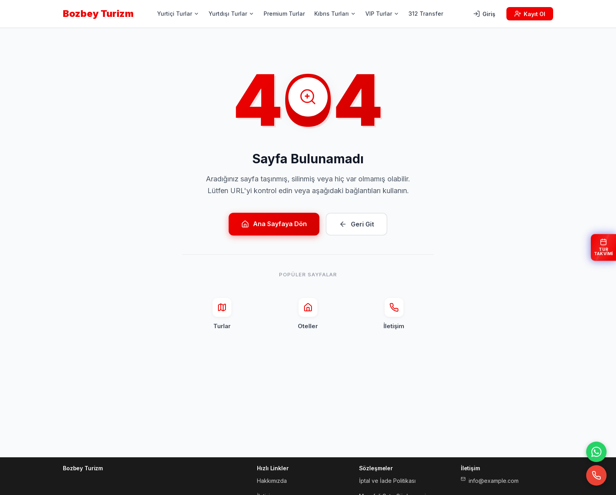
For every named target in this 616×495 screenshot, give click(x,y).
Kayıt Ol (529, 13)
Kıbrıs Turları (335, 13)
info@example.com (490, 480)
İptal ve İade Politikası (387, 480)
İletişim (393, 314)
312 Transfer (426, 13)
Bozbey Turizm (98, 13)
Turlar (222, 314)
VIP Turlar (382, 13)
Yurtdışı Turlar (231, 13)
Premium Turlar (284, 13)
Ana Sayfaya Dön (274, 224)
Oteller (308, 314)
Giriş (484, 13)
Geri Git (356, 224)
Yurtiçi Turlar (178, 13)
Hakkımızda (272, 480)
